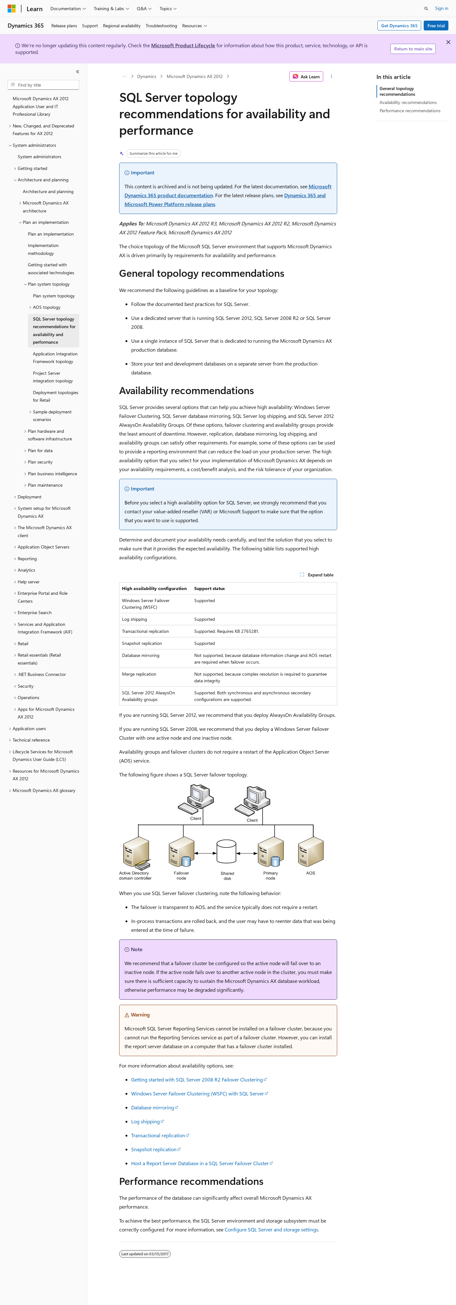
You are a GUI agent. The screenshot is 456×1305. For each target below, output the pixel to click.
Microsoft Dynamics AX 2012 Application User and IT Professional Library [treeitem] (41, 106)
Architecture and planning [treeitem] (48, 191)
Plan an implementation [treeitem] (51, 234)
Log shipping (145, 1121)
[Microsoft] (12, 8)
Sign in (441, 8)
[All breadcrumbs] (124, 76)
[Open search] (426, 8)
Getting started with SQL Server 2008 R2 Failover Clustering (197, 1079)
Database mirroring (152, 1107)
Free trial (436, 26)
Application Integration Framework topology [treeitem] (55, 358)
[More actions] (331, 76)
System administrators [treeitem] (39, 156)
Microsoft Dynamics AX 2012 (195, 76)
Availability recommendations (408, 102)
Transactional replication (158, 1135)
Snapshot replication (154, 1149)
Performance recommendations (410, 110)
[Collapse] (77, 71)
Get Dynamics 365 (399, 26)
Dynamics (146, 76)
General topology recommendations (397, 91)
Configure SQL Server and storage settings (271, 1229)
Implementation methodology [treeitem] (43, 249)
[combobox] (43, 85)
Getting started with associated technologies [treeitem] (51, 269)
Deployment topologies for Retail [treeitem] (55, 396)
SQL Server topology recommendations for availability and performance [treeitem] (54, 330)
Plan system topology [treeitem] (54, 296)
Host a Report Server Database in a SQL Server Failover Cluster (200, 1163)
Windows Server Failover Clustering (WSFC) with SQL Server (197, 1093)
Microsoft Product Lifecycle (183, 45)
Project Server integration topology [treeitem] (53, 377)
